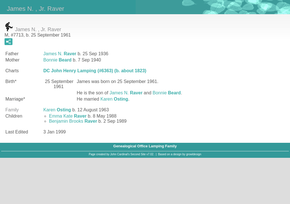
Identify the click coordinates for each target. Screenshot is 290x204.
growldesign (193, 154)
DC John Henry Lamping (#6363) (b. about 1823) (94, 70)
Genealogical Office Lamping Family (145, 146)
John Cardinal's (120, 154)
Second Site (138, 154)
